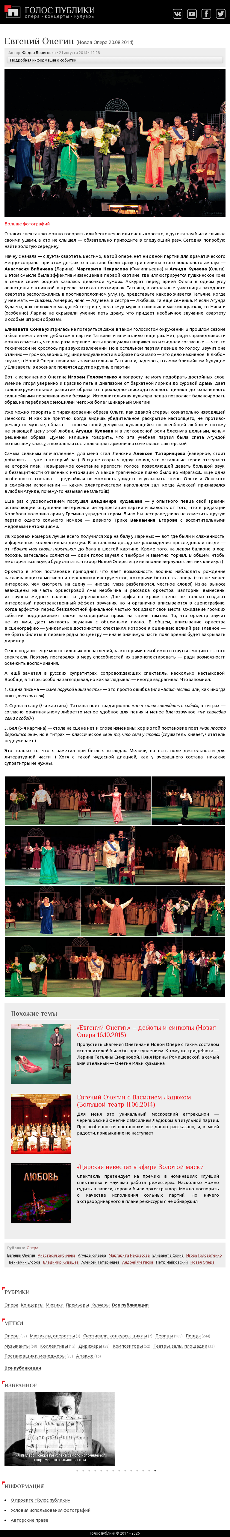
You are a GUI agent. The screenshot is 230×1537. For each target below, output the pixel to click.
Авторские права (29, 1520)
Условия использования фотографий (50, 1510)
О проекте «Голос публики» (40, 1499)
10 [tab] (131, 1471)
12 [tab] (143, 1471)
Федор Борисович (39, 52)
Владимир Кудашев (61, 1262)
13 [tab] (149, 1471)
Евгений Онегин (21, 1255)
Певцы (193, 1335)
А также (84, 1355)
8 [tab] (119, 1471)
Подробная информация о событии (43, 60)
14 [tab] (155, 1471)
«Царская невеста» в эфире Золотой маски (140, 1167)
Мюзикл (54, 1304)
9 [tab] (125, 1471)
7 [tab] (113, 1471)
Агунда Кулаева (92, 1255)
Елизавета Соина (168, 1255)
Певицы (164, 1335)
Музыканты (17, 1346)
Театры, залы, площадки (180, 1346)
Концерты (32, 1304)
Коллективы (54, 1346)
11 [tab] (137, 1471)
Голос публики (102, 1533)
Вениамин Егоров (24, 1262)
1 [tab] (77, 1471)
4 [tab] (95, 1471)
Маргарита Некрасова (129, 1255)
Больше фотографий (27, 223)
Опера (11, 1304)
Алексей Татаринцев (100, 1262)
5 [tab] (101, 1471)
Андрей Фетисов (137, 1262)
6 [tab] (107, 1471)
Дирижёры (90, 1346)
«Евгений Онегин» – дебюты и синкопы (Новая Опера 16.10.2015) (146, 1031)
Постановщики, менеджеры (35, 1355)
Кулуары (100, 1304)
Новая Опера (202, 1262)
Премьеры (77, 1304)
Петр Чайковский (172, 1262)
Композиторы (128, 1346)
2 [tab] (83, 1471)
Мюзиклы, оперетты (52, 1335)
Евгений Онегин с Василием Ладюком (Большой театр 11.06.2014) (134, 1100)
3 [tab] (89, 1471)
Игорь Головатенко (204, 1255)
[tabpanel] (59, 1429)
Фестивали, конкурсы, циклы (115, 1335)
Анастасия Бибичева (56, 1255)
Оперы (11, 1335)
